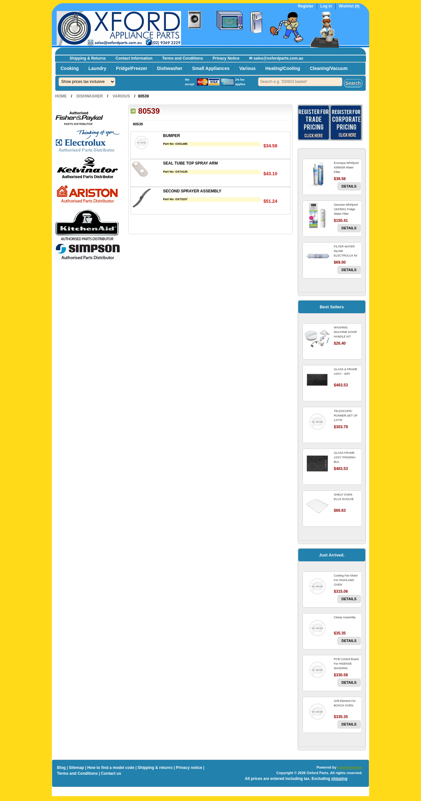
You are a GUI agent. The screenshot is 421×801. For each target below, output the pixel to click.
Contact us (111, 773)
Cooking (70, 68)
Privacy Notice (226, 58)
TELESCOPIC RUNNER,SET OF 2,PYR (346, 415)
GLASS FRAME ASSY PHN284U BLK (345, 457)
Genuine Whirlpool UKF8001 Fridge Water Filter (346, 209)
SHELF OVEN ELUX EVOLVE (344, 497)
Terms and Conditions (182, 58)
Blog (61, 767)
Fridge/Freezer (131, 68)
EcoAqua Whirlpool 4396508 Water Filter (346, 167)
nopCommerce (349, 767)
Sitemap (76, 767)
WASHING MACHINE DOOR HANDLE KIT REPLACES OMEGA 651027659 (347, 336)
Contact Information (134, 58)
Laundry (97, 68)
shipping (339, 778)
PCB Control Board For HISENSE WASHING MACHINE (346, 666)
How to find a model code (110, 767)
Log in (326, 6)
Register (305, 6)
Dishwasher (170, 68)
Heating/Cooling (282, 68)
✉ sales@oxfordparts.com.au (276, 58)
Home (61, 96)
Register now (358, 50)
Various (247, 68)
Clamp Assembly (345, 617)
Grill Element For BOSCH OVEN (345, 703)
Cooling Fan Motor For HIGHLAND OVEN (346, 580)
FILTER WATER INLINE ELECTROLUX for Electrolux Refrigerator (346, 255)
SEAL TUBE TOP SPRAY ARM (190, 163)
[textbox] (300, 81)
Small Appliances (210, 68)
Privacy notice (189, 767)
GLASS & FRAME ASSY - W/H (346, 371)
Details (349, 186)
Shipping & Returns (88, 58)
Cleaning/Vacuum (329, 68)
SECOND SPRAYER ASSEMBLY (192, 191)
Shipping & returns (155, 767)
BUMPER (171, 135)
